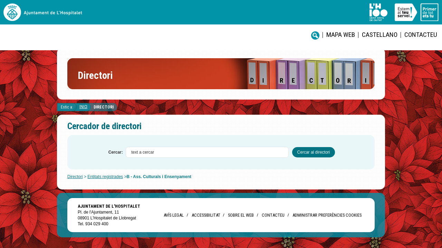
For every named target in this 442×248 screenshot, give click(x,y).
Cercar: (115, 157)
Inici (83, 112)
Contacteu (280, 17)
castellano (247, 17)
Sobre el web (241, 220)
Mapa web (216, 17)
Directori (104, 112)
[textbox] (207, 157)
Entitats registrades (105, 182)
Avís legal (174, 220)
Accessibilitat (206, 220)
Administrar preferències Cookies (327, 220)
